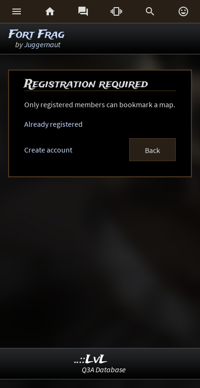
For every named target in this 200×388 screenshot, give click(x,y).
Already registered (53, 124)
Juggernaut (42, 44)
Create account (48, 149)
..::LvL (91, 359)
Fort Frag (37, 34)
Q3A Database (104, 369)
